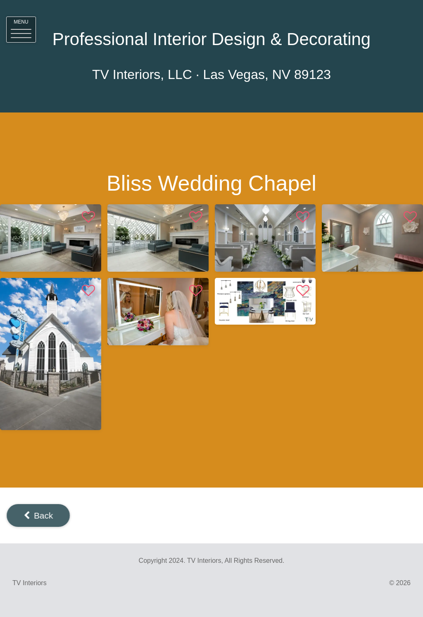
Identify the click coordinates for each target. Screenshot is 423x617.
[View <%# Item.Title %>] (50, 238)
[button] (21, 30)
